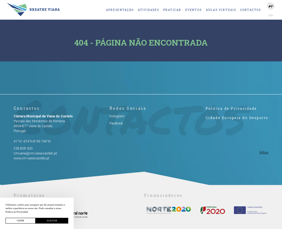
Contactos (250, 10)
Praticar (172, 10)
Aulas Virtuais (221, 10)
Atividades (148, 10)
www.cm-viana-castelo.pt (31, 158)
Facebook (116, 123)
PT (271, 6)
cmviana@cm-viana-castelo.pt (35, 153)
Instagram (116, 116)
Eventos (193, 10)
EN (271, 15)
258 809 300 (23, 148)
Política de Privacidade (231, 108)
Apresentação (120, 10)
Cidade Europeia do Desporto (237, 117)
